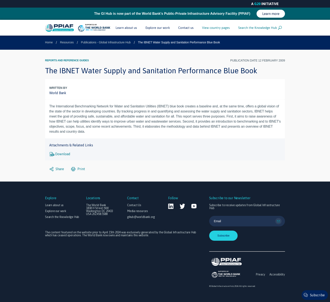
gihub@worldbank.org (141, 217)
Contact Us (134, 205)
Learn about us (126, 27)
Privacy (260, 274)
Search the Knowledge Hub (260, 28)
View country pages (216, 27)
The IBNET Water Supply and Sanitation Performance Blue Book (179, 42)
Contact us (186, 27)
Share (57, 169)
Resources (67, 42)
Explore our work (157, 27)
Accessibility (277, 274)
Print (78, 169)
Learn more (270, 14)
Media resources (137, 211)
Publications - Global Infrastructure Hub (106, 42)
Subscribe (317, 295)
